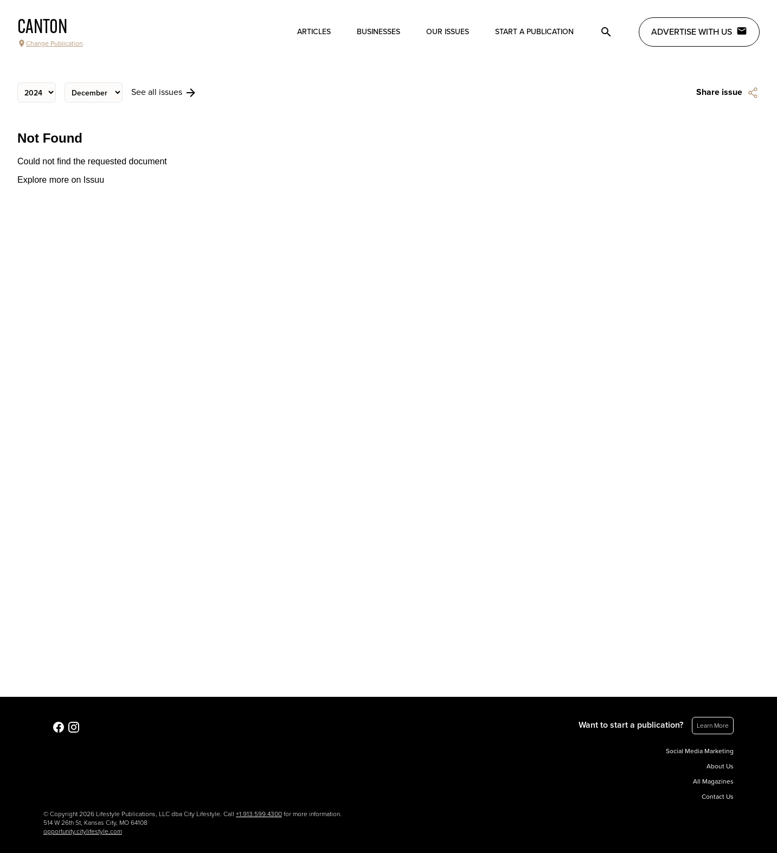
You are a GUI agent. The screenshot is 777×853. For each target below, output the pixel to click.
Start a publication (534, 31)
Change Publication (50, 43)
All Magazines (713, 781)
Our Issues (447, 31)
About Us (720, 766)
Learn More (713, 725)
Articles (314, 31)
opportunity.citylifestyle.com (82, 831)
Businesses (378, 31)
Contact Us (718, 796)
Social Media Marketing (700, 751)
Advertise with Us (699, 31)
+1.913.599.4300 (259, 814)
